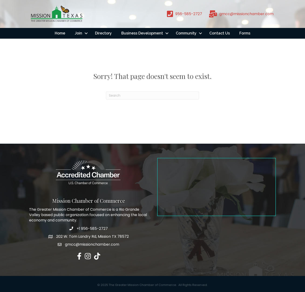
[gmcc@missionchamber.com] (240, 14)
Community (186, 33)
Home (60, 33)
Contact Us (219, 33)
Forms (244, 33)
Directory (103, 33)
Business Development (142, 33)
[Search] (152, 95)
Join (78, 33)
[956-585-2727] (183, 14)
